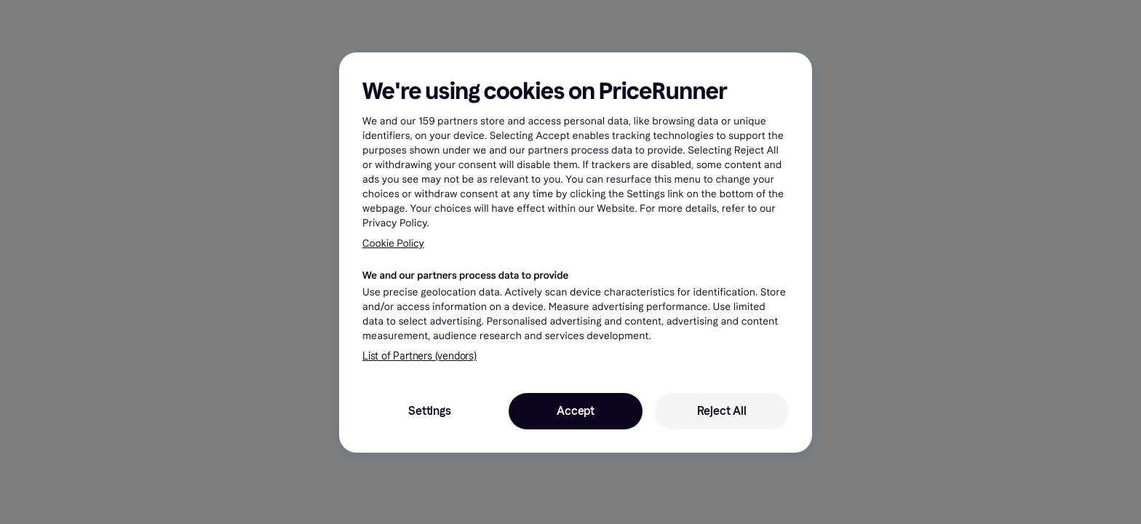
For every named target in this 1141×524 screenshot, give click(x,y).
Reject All (722, 411)
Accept (576, 411)
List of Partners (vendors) (419, 356)
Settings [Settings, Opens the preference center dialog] (429, 411)
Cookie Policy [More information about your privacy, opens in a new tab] (393, 243)
